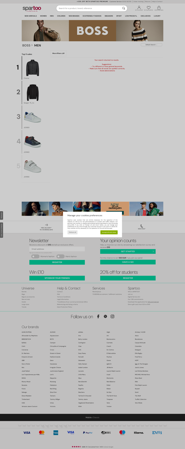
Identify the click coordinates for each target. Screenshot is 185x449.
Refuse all (72, 232)
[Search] (123, 8)
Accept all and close (109, 232)
